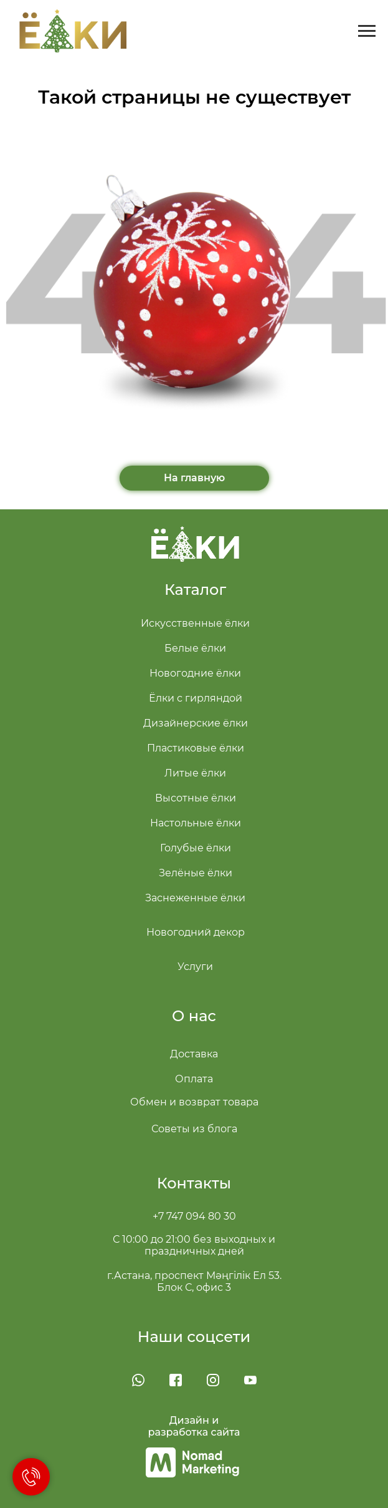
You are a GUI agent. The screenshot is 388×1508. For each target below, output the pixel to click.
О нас (194, 1016)
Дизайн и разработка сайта (194, 1426)
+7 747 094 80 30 (194, 1216)
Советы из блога (194, 1129)
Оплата (194, 1079)
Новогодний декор (195, 932)
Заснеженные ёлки (195, 898)
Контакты (194, 1183)
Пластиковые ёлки (195, 748)
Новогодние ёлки (195, 673)
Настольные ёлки (195, 823)
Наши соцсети (194, 1337)
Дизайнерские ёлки (195, 723)
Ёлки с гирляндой (195, 698)
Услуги (195, 966)
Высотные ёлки (195, 798)
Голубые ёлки (195, 848)
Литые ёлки (195, 773)
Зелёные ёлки (195, 873)
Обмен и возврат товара (194, 1102)
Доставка (194, 1054)
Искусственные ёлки (195, 623)
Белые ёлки (195, 648)
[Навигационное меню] (367, 31)
